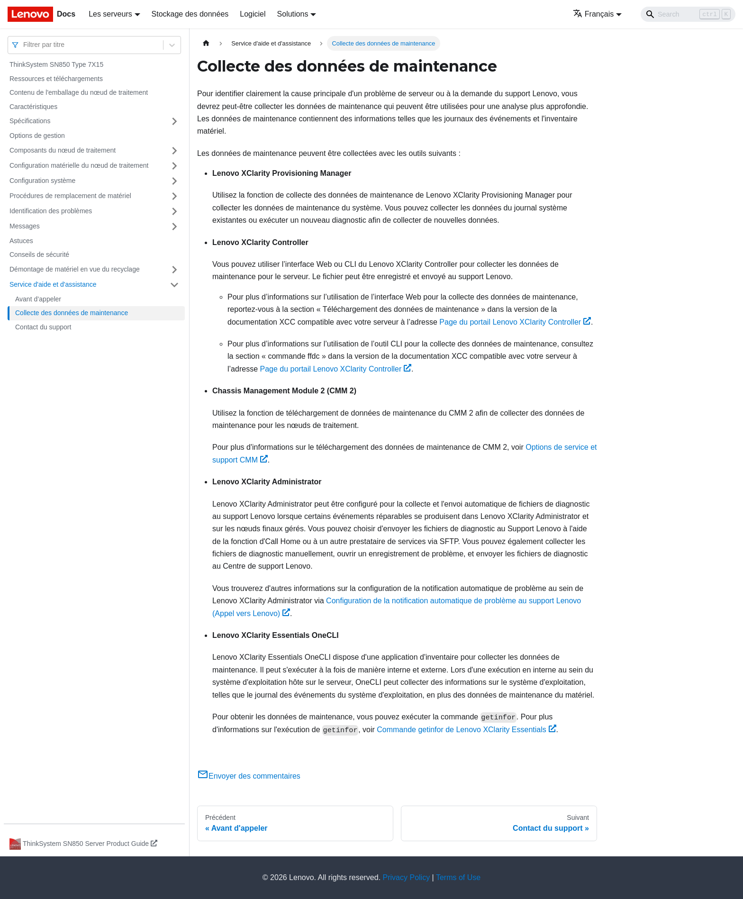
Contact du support (43, 327)
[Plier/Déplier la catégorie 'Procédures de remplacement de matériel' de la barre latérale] (174, 196)
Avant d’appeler (38, 299)
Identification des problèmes (50, 211)
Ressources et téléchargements (56, 78)
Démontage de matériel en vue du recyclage (74, 269)
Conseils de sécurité (39, 254)
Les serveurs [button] (110, 14)
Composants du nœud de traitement (62, 150)
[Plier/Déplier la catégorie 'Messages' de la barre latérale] (174, 226)
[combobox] (24, 44)
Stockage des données (190, 14)
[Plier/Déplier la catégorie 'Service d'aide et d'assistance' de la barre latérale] (174, 284)
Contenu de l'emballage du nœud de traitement (78, 92)
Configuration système (42, 180)
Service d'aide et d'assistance (53, 284)
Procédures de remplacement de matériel (70, 196)
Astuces (21, 241)
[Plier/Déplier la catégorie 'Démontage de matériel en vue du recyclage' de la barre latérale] (174, 269)
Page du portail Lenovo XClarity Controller (515, 322)
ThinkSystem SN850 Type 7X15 (56, 64)
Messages (24, 226)
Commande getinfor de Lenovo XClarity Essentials (466, 730)
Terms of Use (458, 877)
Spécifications (29, 121)
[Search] (688, 14)
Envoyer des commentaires (248, 776)
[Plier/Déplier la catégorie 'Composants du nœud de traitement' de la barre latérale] (174, 150)
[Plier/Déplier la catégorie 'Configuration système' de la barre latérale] (174, 181)
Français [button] (593, 14)
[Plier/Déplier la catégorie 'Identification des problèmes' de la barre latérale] (174, 211)
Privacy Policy (406, 877)
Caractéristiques (33, 106)
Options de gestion (37, 135)
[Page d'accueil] (206, 43)
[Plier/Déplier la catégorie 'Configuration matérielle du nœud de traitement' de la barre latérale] (174, 165)
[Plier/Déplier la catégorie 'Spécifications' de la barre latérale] (174, 121)
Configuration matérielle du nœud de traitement (78, 165)
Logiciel (252, 14)
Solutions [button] (292, 14)
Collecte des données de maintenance (71, 313)
